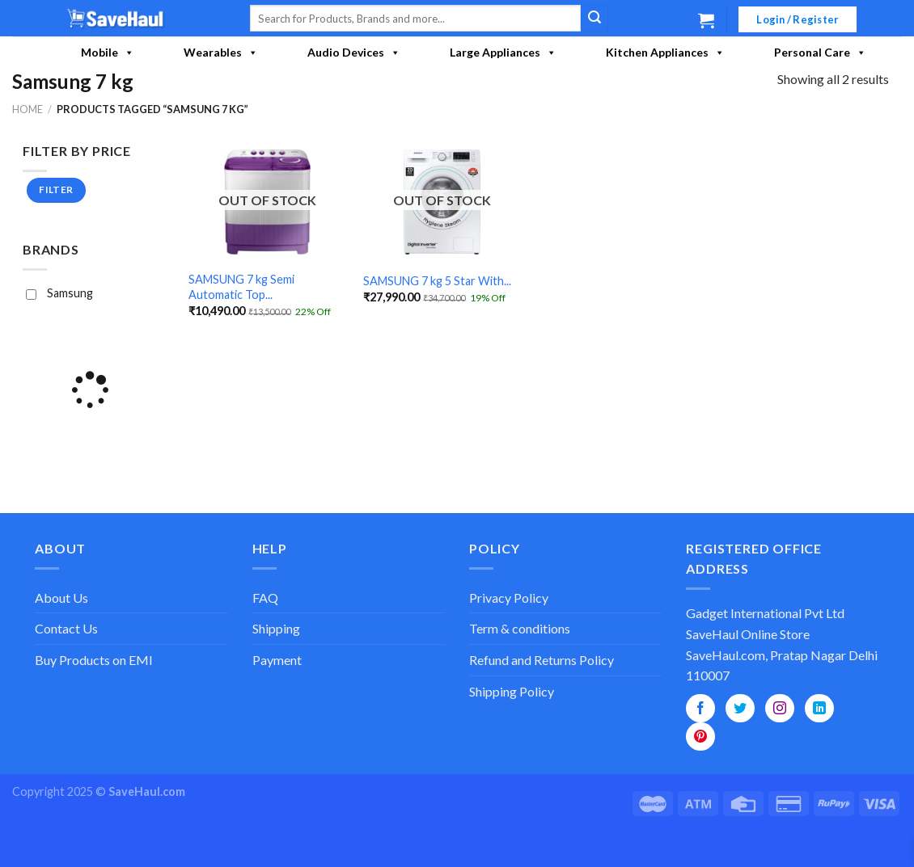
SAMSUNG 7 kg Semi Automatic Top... (241, 286)
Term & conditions (519, 628)
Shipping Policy (511, 691)
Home (27, 109)
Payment (277, 659)
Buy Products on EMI (94, 659)
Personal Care (820, 52)
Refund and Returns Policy (541, 659)
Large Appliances (503, 52)
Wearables (221, 52)
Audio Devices (353, 52)
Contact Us (66, 628)
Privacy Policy (508, 597)
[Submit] (594, 18)
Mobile (107, 52)
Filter (57, 189)
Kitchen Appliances (665, 52)
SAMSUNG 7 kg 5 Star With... (437, 281)
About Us (61, 597)
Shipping (276, 628)
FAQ (265, 597)
